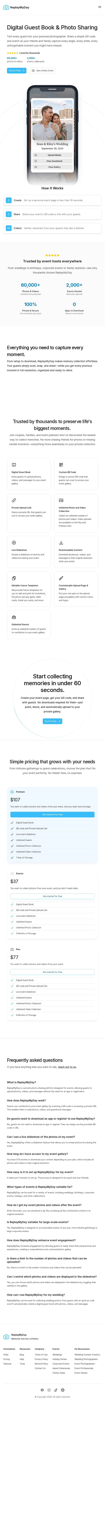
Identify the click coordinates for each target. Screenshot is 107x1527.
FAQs (5, 1354)
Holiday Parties (60, 1359)
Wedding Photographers (86, 1359)
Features (7, 1363)
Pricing (6, 1359)
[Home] (16, 7)
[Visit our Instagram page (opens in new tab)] (49, 1390)
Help (22, 1359)
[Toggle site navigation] (100, 7)
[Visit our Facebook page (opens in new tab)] (42, 1390)
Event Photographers (85, 1363)
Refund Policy (41, 1363)
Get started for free (52, 896)
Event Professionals (84, 1368)
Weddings (57, 1354)
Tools (22, 1363)
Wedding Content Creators (87, 1354)
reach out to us (67, 1066)
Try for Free (17, 70)
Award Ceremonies (61, 1368)
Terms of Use (41, 1354)
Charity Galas (59, 1373)
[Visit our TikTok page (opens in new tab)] (56, 1390)
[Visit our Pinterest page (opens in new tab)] (62, 1390)
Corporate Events (61, 1363)
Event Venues (81, 1373)
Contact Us (40, 1368)
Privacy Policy (41, 1359)
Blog (22, 1354)
